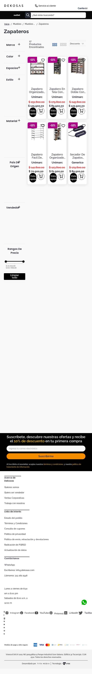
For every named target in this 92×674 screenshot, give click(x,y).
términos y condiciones (53, 464)
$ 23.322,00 (10, 266)
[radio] (54, 44)
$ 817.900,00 (11, 268)
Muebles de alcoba (30, 24)
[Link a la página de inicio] (6, 24)
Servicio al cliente (47, 6)
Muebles (17, 24)
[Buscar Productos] (28, 15)
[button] (14, 45)
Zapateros (44, 24)
